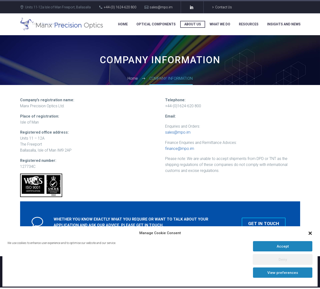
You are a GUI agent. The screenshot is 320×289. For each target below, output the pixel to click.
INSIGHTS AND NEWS (284, 24)
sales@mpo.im (161, 7)
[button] (310, 233)
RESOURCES (248, 24)
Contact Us (223, 7)
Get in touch (266, 223)
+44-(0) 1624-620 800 (120, 7)
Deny (283, 259)
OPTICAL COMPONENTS (156, 24)
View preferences (282, 273)
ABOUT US (192, 24)
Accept (283, 246)
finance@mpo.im (179, 148)
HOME (123, 24)
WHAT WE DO (220, 24)
